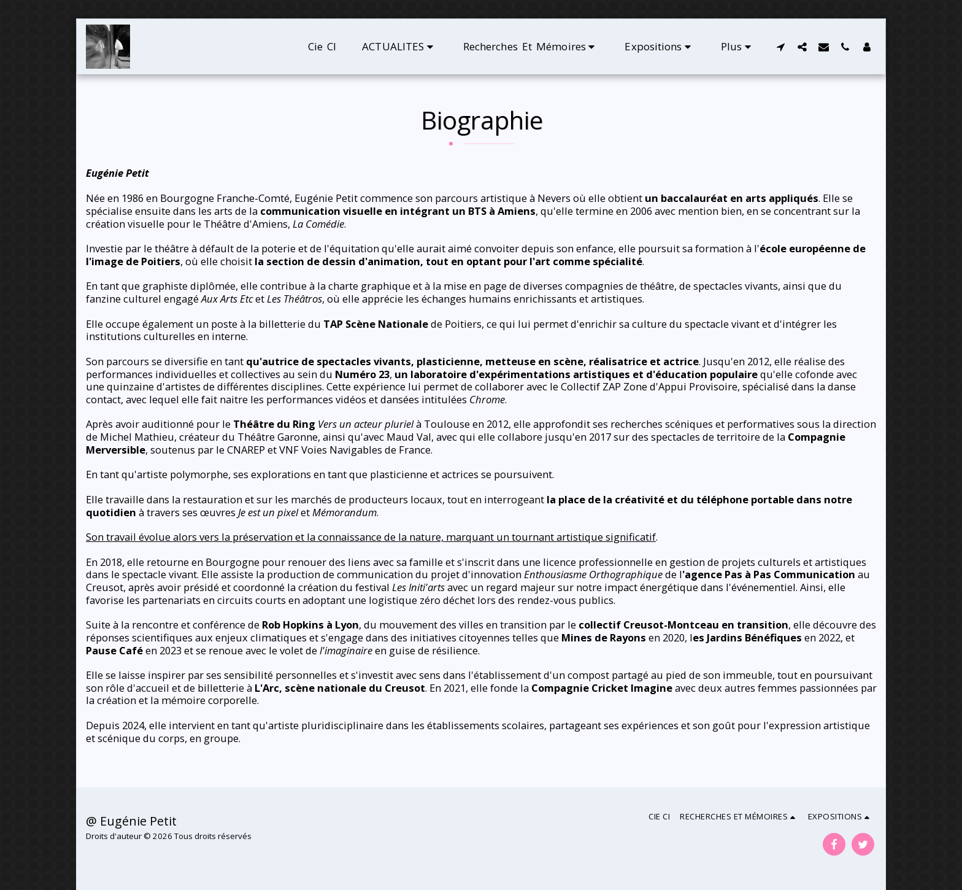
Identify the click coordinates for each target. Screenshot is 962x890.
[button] (400, 46)
